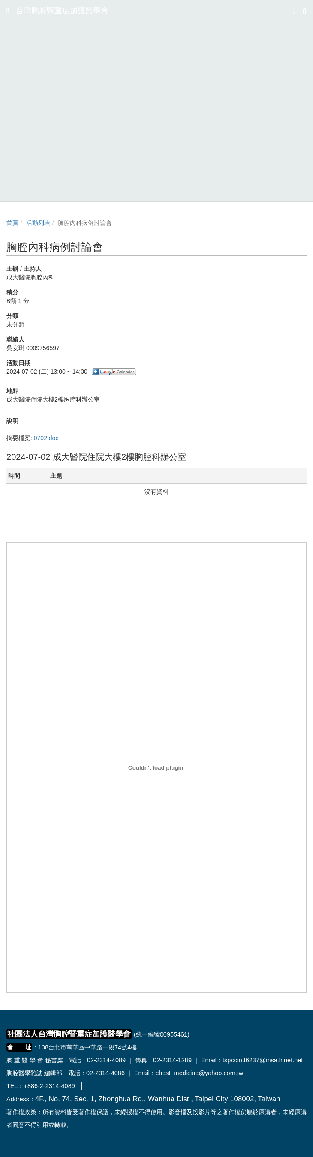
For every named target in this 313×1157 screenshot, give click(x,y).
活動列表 (38, 222)
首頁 (12, 222)
